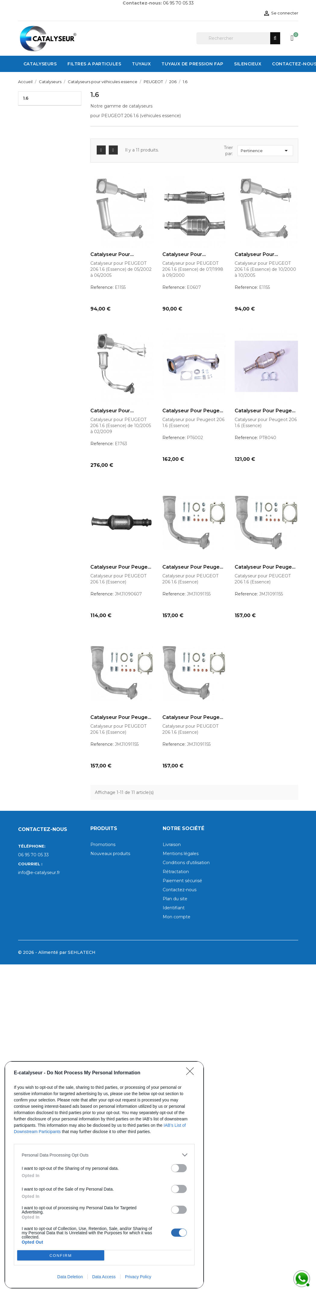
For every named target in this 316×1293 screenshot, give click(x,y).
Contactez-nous (179, 889)
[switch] (179, 1168)
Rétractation (176, 871)
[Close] (192, 1073)
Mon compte (176, 917)
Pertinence (265, 150)
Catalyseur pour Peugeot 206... (193, 411)
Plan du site (175, 898)
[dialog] (104, 1174)
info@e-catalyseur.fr (39, 872)
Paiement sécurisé (182, 880)
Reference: (102, 287)
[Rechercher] (238, 38)
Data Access (104, 1276)
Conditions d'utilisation (186, 862)
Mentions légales (181, 853)
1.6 (25, 98)
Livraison (172, 844)
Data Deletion (70, 1276)
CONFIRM (60, 1255)
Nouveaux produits (110, 853)
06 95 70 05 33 (178, 3)
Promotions (102, 844)
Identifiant (174, 907)
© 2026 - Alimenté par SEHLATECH (56, 952)
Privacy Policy (138, 1276)
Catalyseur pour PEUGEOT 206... (110, 254)
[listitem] (104, 1155)
